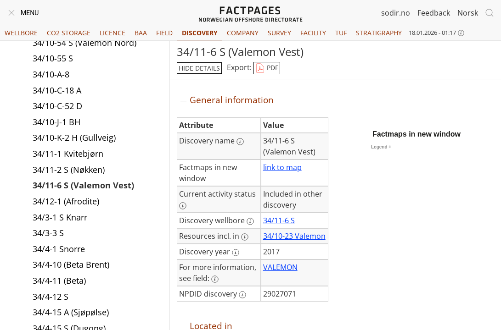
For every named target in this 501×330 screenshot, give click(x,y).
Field (164, 32)
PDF (266, 68)
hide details (199, 68)
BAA (141, 32)
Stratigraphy (379, 32)
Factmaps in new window (416, 134)
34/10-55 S (53, 58)
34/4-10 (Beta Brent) (71, 264)
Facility (313, 32)
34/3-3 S (48, 232)
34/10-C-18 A (57, 90)
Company (243, 32)
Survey (279, 32)
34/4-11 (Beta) (59, 280)
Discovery (200, 32)
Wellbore (21, 32)
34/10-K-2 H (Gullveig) (74, 137)
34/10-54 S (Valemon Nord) (84, 42)
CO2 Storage (68, 32)
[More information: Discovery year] (235, 252)
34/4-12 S (50, 296)
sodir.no (395, 13)
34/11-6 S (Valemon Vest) (83, 185)
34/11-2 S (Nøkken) (69, 169)
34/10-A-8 (51, 74)
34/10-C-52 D (57, 105)
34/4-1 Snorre (59, 248)
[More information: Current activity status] (182, 205)
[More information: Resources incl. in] (244, 237)
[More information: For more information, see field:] (215, 279)
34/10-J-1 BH (56, 121)
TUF (341, 32)
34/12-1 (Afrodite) (66, 201)
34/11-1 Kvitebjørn (68, 153)
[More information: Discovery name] (240, 141)
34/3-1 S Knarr (60, 217)
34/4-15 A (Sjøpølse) (71, 312)
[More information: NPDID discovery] (242, 294)
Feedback (433, 13)
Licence (112, 32)
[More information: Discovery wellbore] (250, 221)
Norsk (467, 13)
